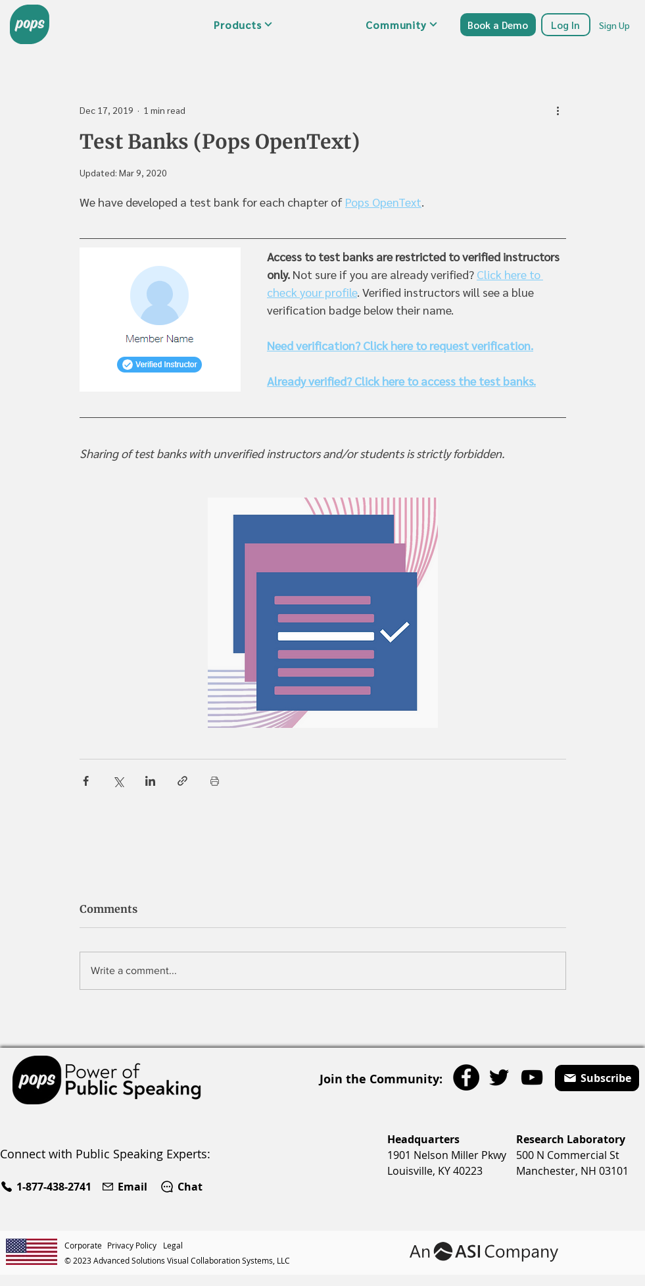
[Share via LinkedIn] (150, 781)
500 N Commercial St (567, 1155)
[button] (243, 24)
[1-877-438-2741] (47, 1186)
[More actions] (558, 110)
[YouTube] (532, 1077)
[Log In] (565, 24)
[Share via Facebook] (86, 781)
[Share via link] (182, 781)
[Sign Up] (615, 24)
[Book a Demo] (498, 24)
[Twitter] (499, 1077)
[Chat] (181, 1186)
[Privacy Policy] (135, 1245)
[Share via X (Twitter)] (118, 781)
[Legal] (174, 1245)
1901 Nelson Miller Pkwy (446, 1155)
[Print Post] (214, 781)
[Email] (126, 1186)
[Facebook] (466, 1077)
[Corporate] (85, 1245)
